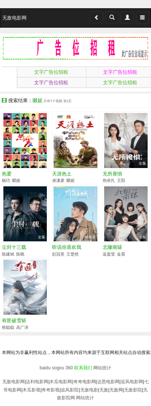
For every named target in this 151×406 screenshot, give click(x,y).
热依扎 (109, 180)
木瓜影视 (31, 390)
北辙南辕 (112, 247)
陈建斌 (8, 254)
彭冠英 (58, 254)
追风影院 (70, 390)
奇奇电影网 (84, 381)
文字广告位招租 (51, 72)
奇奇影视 (51, 390)
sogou (58, 367)
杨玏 (6, 180)
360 (69, 367)
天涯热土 (62, 174)
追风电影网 (132, 381)
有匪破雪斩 (14, 320)
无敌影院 (133, 390)
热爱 (7, 174)
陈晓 (20, 254)
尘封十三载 (14, 247)
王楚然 (72, 254)
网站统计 (102, 367)
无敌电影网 (13, 381)
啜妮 (16, 180)
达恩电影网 (108, 381)
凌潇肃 (58, 180)
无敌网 (116, 390)
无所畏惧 (112, 174)
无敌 (103, 390)
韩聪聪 (8, 327)
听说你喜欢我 (66, 247)
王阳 (121, 180)
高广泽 (22, 327)
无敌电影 (89, 390)
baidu (45, 367)
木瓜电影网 (60, 381)
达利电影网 (37, 381)
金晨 (121, 254)
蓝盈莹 (109, 254)
